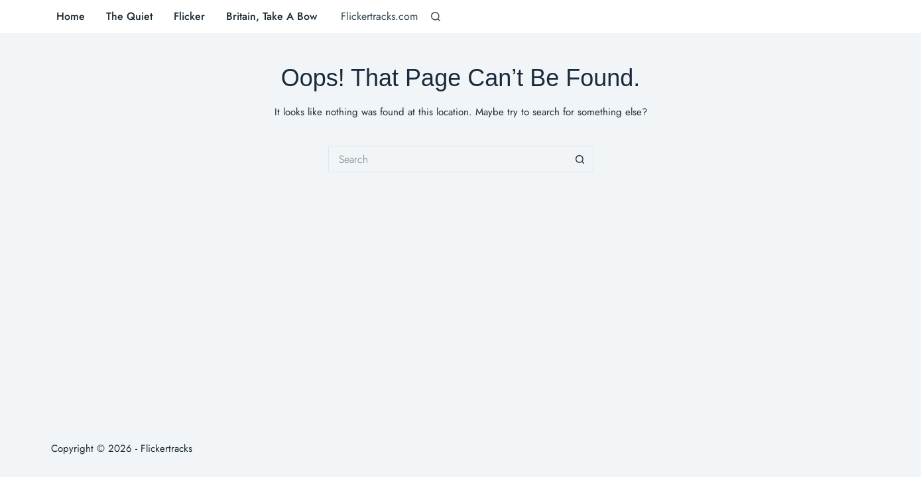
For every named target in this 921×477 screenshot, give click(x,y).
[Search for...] (447, 159)
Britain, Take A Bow (271, 16)
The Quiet (129, 16)
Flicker (189, 16)
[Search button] (580, 159)
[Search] (435, 16)
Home (70, 16)
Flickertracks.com (379, 16)
